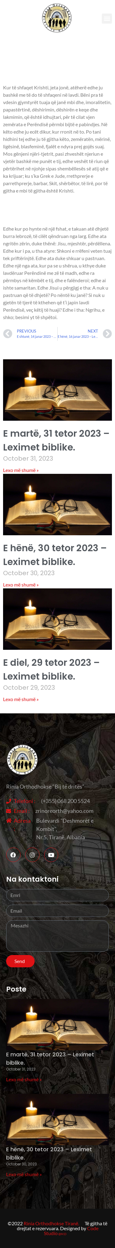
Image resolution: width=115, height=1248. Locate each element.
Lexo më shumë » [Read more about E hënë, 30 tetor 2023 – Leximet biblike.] (21, 584)
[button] (107, 19)
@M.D (62, 1234)
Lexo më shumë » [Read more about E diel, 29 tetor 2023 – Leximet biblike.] (21, 699)
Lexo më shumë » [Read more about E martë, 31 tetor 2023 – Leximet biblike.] (21, 470)
